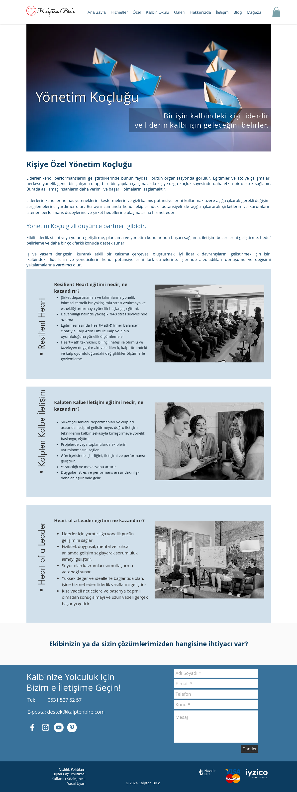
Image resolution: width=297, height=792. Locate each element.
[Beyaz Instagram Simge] (45, 727)
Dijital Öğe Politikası (69, 774)
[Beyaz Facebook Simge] (32, 727)
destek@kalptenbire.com (76, 711)
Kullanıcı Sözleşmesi (69, 778)
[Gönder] (249, 749)
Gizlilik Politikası (72, 769)
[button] (119, 12)
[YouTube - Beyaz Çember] (59, 727)
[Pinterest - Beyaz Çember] (72, 727)
